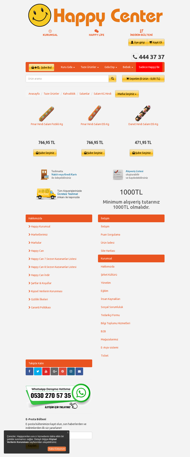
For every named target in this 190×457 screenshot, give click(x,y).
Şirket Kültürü (109, 274)
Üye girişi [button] (138, 42)
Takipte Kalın (36, 363)
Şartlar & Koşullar (40, 283)
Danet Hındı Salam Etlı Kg (143, 124)
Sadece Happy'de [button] (149, 67)
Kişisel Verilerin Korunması (45, 291)
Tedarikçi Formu (110, 315)
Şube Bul (41, 67)
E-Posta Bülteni (36, 419)
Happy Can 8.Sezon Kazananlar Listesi (52, 266)
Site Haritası (108, 250)
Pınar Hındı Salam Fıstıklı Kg (47, 124)
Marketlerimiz (38, 234)
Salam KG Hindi (102, 93)
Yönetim (106, 282)
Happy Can (36, 250)
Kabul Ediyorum (57, 449)
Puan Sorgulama (110, 234)
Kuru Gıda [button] (68, 67)
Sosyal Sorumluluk (112, 307)
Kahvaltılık (69, 93)
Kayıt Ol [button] (155, 42)
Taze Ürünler (51, 93)
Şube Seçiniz (45, 152)
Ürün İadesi (107, 242)
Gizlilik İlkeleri (38, 299)
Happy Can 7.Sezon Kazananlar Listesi (52, 258)
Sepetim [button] (143, 78)
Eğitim (104, 290)
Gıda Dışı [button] (111, 67)
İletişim (105, 218)
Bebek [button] (128, 67)
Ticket (104, 355)
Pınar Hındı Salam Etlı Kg (95, 124)
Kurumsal (106, 258)
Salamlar (84, 93)
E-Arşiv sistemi (109, 347)
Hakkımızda (35, 218)
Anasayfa (34, 93)
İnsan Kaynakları (110, 298)
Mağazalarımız (109, 339)
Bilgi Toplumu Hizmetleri (115, 323)
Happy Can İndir (39, 275)
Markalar (35, 242)
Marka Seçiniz (127, 93)
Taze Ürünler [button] (90, 67)
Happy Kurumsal (39, 226)
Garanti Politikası (40, 307)
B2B (103, 331)
